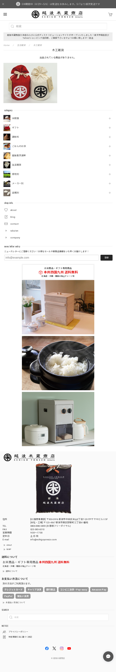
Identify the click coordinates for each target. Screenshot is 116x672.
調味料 (15, 137)
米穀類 (15, 118)
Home (6, 45)
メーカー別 (18, 183)
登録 (106, 257)
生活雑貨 (16, 165)
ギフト (15, 127)
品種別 (15, 192)
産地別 (15, 174)
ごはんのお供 (19, 146)
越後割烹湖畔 (19, 155)
